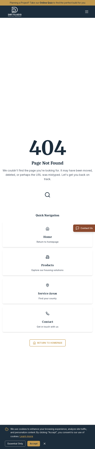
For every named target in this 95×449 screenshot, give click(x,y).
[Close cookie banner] (44, 443)
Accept (34, 443)
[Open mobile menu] (86, 11)
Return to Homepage (47, 342)
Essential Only (15, 443)
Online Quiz (46, 2)
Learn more (26, 436)
